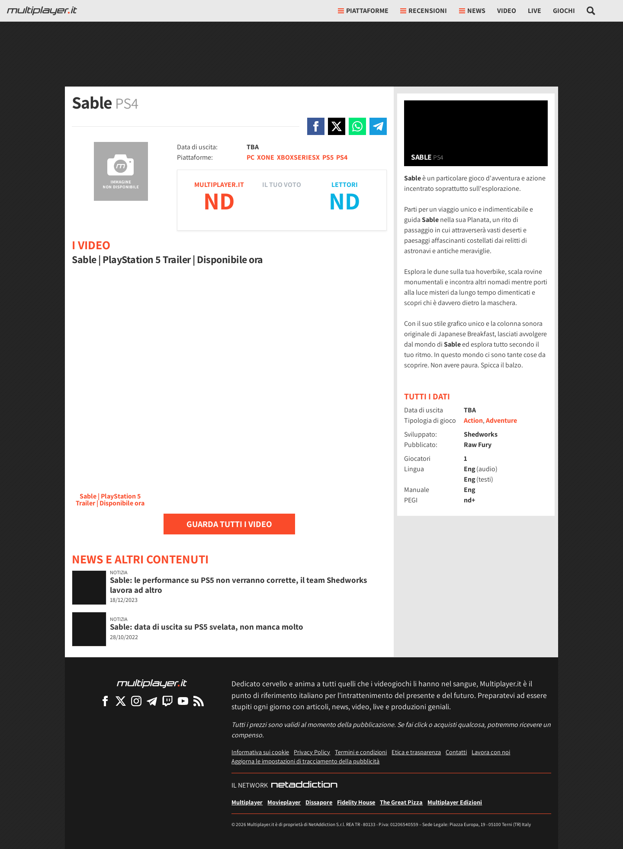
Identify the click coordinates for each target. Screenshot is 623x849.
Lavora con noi (491, 752)
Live (534, 10)
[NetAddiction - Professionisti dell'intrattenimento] (304, 785)
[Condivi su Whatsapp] (357, 126)
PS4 (341, 157)
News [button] (472, 10)
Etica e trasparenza (416, 752)
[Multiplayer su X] (121, 700)
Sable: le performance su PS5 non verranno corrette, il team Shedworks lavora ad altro (238, 585)
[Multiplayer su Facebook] (105, 700)
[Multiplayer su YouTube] (183, 700)
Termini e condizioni (361, 752)
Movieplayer (284, 802)
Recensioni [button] (423, 10)
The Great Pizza (401, 802)
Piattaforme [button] (363, 10)
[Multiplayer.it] (42, 10)
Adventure (501, 420)
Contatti (456, 752)
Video (506, 10)
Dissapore (318, 802)
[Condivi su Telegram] (378, 126)
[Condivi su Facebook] (315, 126)
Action (473, 420)
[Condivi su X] (336, 126)
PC (250, 157)
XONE (265, 157)
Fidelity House (356, 802)
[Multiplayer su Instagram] (136, 700)
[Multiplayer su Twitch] (167, 700)
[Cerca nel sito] (591, 11)
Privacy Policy (312, 752)
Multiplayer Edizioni (454, 802)
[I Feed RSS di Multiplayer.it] (198, 700)
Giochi (564, 10)
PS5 (328, 157)
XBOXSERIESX (298, 157)
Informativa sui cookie (260, 752)
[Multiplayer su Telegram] (152, 700)
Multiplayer (247, 802)
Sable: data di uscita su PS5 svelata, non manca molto (206, 626)
